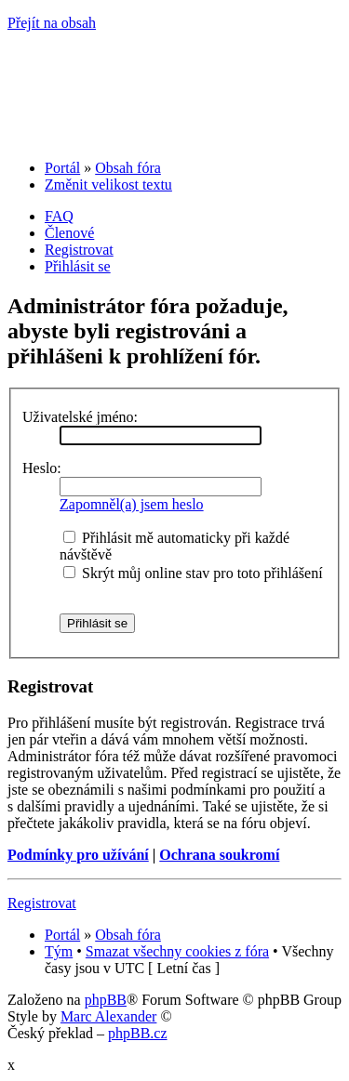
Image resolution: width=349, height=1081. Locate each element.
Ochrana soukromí (219, 855)
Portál (62, 168)
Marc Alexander (108, 1016)
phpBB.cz (138, 1033)
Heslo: (41, 468)
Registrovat (79, 249)
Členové (69, 233)
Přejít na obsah (51, 23)
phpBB (106, 1000)
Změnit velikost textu (108, 184)
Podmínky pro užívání (78, 855)
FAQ (59, 216)
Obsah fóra (128, 168)
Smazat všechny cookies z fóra (177, 951)
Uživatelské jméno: (80, 417)
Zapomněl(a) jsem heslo (132, 504)
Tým (59, 951)
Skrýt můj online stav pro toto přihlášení (193, 573)
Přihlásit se (78, 266)
